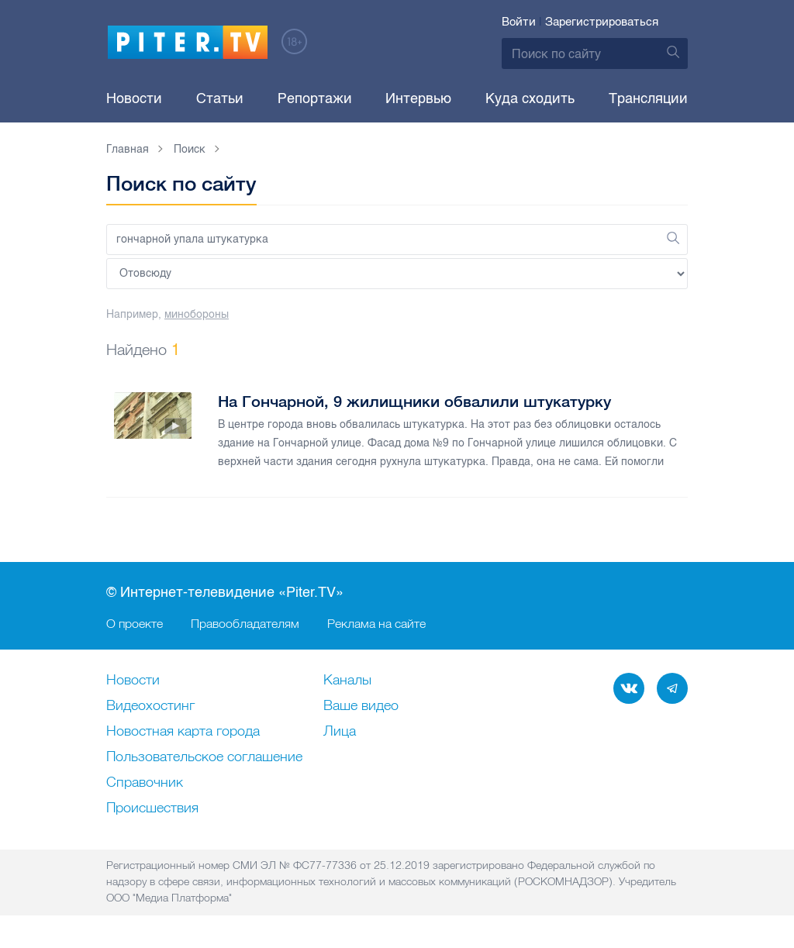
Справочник (144, 783)
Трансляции (648, 98)
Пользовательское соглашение (204, 757)
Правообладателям (245, 623)
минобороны (196, 314)
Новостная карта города (183, 731)
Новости (134, 98)
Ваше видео (361, 706)
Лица (339, 731)
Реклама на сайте (376, 623)
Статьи (219, 98)
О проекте (134, 623)
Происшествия (152, 808)
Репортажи (315, 98)
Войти (519, 22)
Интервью (418, 98)
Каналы (347, 680)
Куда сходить (530, 98)
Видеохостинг (150, 706)
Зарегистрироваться (601, 22)
